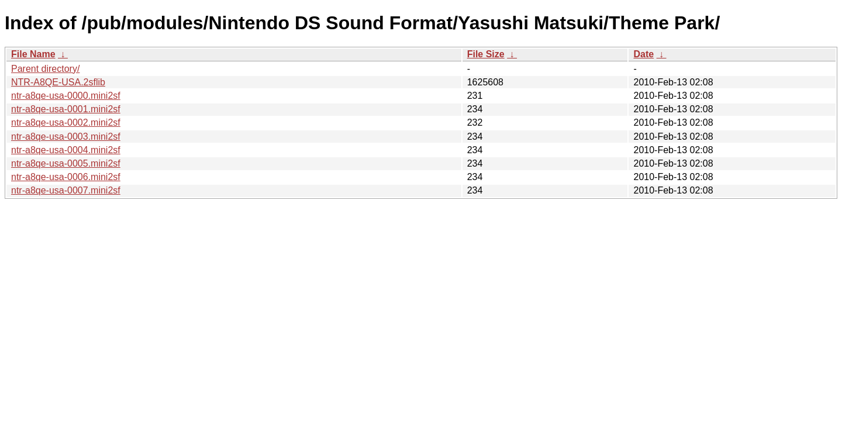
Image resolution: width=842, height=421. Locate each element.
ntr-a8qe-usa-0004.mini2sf (65, 150)
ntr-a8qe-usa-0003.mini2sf (65, 137)
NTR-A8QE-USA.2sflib (58, 82)
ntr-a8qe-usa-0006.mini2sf (65, 177)
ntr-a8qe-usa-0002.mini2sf (65, 122)
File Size (486, 54)
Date (643, 54)
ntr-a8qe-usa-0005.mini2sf (65, 163)
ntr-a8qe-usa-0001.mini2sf (65, 109)
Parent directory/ (45, 69)
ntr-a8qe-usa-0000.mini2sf (65, 96)
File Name (33, 54)
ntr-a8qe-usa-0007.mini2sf (65, 190)
